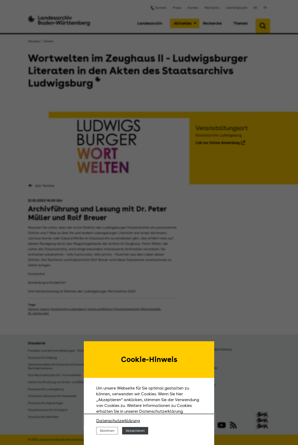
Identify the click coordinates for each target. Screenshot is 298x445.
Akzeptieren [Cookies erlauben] (135, 431)
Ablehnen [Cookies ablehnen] (107, 431)
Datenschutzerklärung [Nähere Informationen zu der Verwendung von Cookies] (118, 420)
